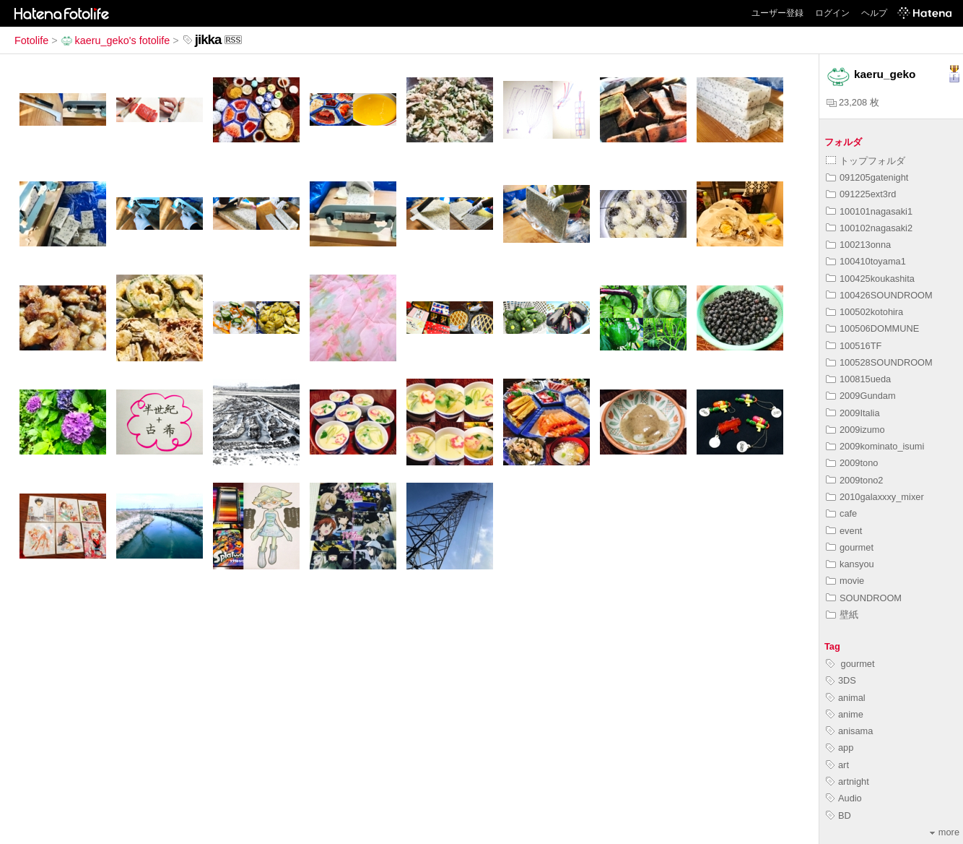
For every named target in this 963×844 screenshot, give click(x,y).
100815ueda (858, 379)
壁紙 (842, 614)
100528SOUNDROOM (879, 362)
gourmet (849, 547)
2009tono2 (855, 480)
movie (845, 580)
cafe (841, 513)
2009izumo (855, 429)
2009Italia (853, 413)
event (844, 530)
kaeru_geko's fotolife (115, 40)
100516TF (853, 345)
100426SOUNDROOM (879, 295)
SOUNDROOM (864, 598)
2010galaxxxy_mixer (875, 496)
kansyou (850, 564)
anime (844, 714)
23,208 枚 (853, 102)
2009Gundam (861, 395)
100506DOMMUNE (872, 328)
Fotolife (31, 40)
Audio (844, 798)
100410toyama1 (866, 261)
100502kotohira (864, 311)
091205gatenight (867, 177)
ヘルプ (874, 13)
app (839, 747)
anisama (849, 730)
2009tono (852, 462)
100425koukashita (870, 278)
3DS (841, 680)
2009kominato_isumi (875, 446)
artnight (847, 781)
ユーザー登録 (777, 13)
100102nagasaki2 (869, 228)
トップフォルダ (865, 160)
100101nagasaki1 (869, 211)
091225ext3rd (861, 194)
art (837, 764)
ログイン (832, 13)
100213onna (858, 244)
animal (846, 697)
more (944, 832)
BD (838, 815)
